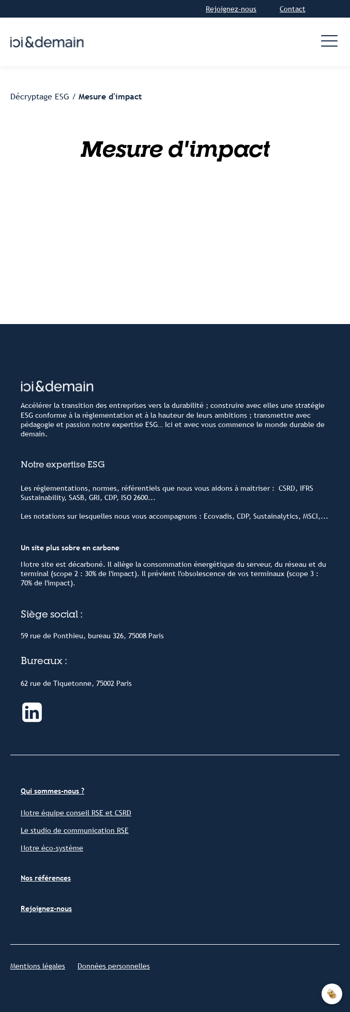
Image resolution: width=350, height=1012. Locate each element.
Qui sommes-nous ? (52, 791)
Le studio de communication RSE (75, 830)
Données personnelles (114, 966)
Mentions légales (37, 966)
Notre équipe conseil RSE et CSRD (76, 812)
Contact (293, 8)
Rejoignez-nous (231, 8)
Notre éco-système (52, 848)
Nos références (46, 878)
